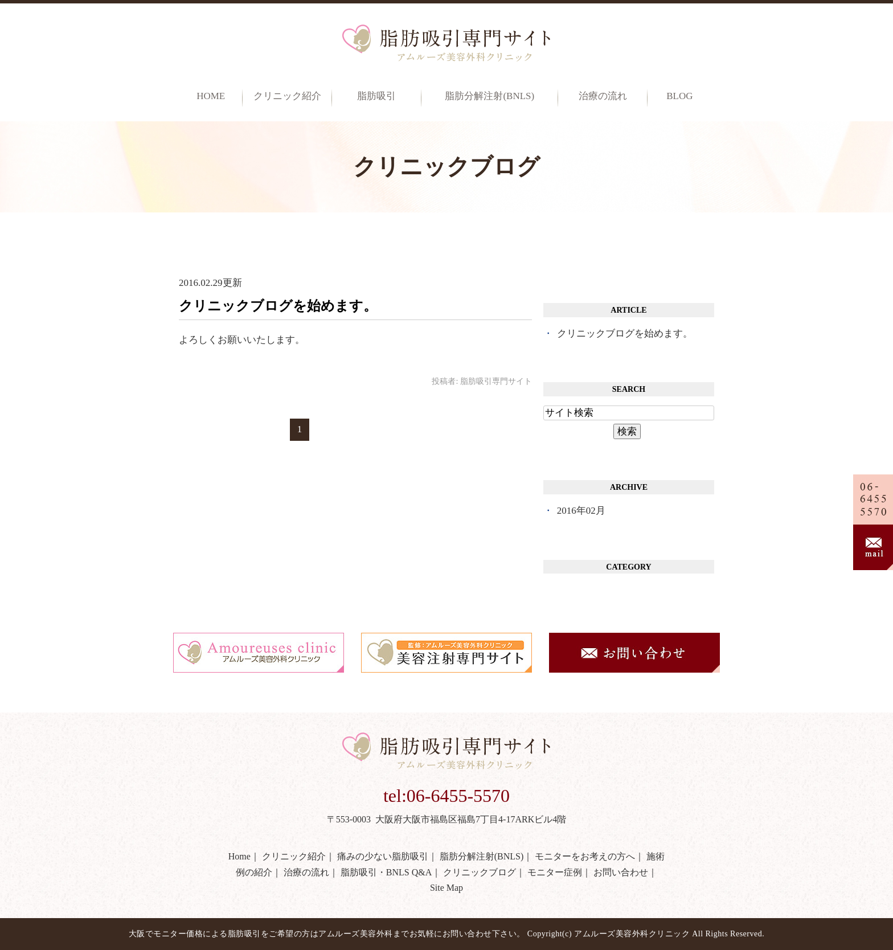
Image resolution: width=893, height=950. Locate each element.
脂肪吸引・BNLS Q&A (386, 872)
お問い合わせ (620, 872)
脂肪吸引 (376, 96)
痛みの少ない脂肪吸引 (382, 856)
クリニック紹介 (294, 856)
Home (210, 96)
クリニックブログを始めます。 (278, 305)
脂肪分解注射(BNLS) (489, 96)
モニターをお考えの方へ (585, 856)
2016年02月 (581, 510)
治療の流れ (603, 96)
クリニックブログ (479, 872)
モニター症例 (554, 872)
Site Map (446, 887)
